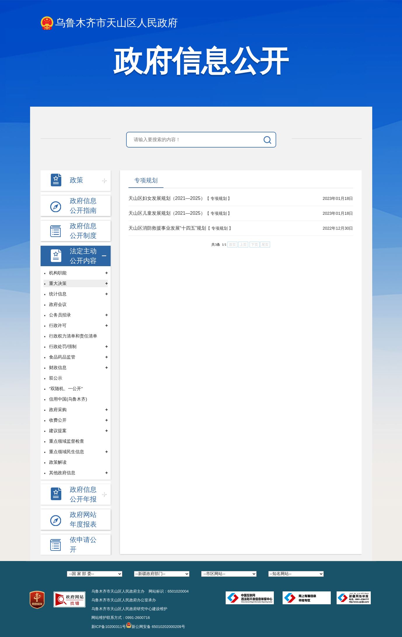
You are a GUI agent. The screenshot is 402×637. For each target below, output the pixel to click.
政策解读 (58, 462)
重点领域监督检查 (66, 441)
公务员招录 (60, 314)
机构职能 (58, 272)
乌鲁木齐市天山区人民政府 (109, 23)
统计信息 (58, 293)
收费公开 (58, 420)
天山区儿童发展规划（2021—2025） (166, 213)
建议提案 (58, 430)
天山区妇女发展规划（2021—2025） (166, 198)
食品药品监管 (62, 356)
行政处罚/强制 (62, 346)
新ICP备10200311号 (108, 626)
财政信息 (58, 367)
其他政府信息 (62, 472)
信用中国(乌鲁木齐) (68, 399)
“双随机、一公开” (66, 388)
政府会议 (58, 304)
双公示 (55, 377)
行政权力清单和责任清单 (73, 335)
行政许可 (58, 325)
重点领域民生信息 (66, 451)
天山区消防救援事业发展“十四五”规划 (167, 228)
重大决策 (58, 283)
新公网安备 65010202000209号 (155, 625)
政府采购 (58, 409)
